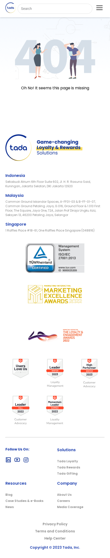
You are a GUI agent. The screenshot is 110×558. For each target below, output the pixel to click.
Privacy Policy (55, 524)
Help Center (55, 538)
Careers (63, 501)
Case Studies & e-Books (24, 501)
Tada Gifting (67, 473)
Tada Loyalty (67, 461)
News (9, 507)
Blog (8, 495)
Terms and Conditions (55, 531)
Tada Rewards (68, 467)
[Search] (55, 9)
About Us (64, 495)
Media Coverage (70, 507)
